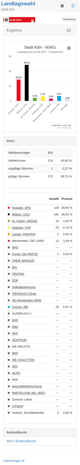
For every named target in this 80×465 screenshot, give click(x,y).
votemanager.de (14, 460)
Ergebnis (14, 30)
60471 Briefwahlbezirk (21, 441)
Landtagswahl (18, 3)
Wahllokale (69, 19)
